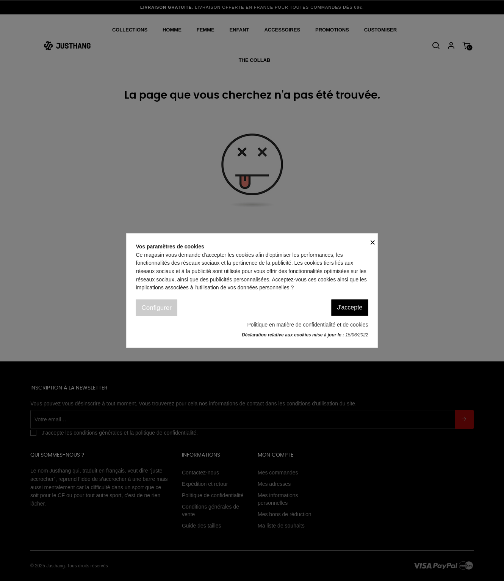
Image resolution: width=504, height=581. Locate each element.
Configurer (157, 307)
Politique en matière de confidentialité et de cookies (307, 325)
